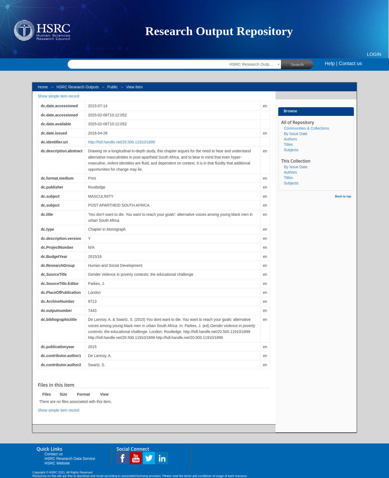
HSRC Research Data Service (70, 458)
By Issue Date (295, 134)
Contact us (350, 63)
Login (374, 54)
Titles (288, 144)
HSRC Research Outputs (77, 87)
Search (302, 64)
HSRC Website (57, 463)
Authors (290, 139)
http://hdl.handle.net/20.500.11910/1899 (121, 142)
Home (43, 87)
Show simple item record (58, 96)
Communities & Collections (306, 128)
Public (112, 87)
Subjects (291, 150)
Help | (331, 63)
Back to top (343, 196)
